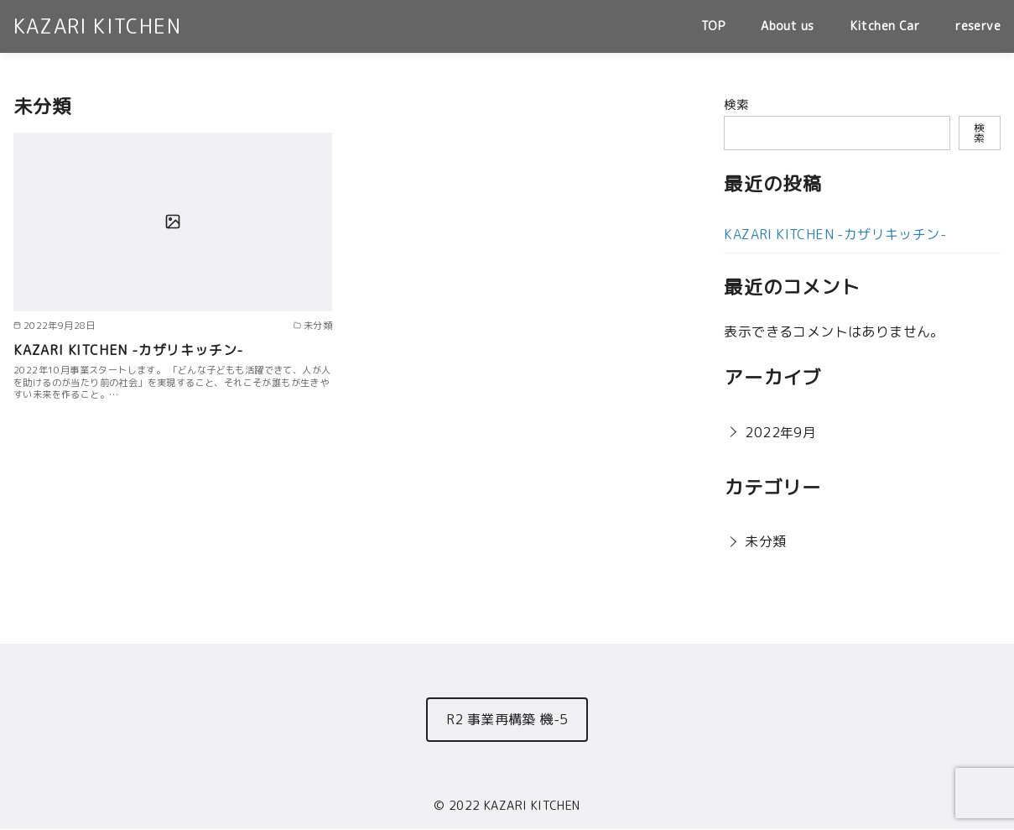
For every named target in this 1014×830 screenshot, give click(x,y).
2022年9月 (780, 432)
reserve (978, 26)
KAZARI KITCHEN (97, 26)
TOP (713, 26)
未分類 (765, 541)
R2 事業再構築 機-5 (507, 719)
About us (787, 26)
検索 (736, 105)
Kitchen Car (884, 26)
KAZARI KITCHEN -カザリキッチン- (128, 350)
